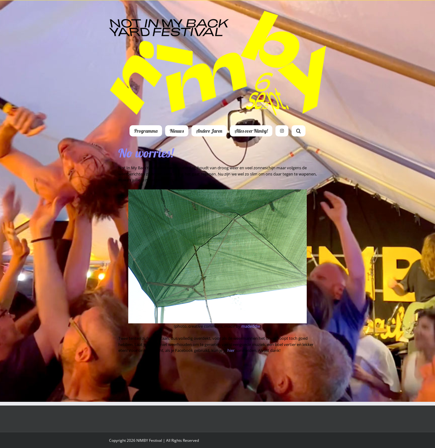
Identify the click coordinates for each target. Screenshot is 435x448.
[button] (298, 130)
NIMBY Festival (149, 440)
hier (231, 350)
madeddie (250, 326)
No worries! (146, 153)
